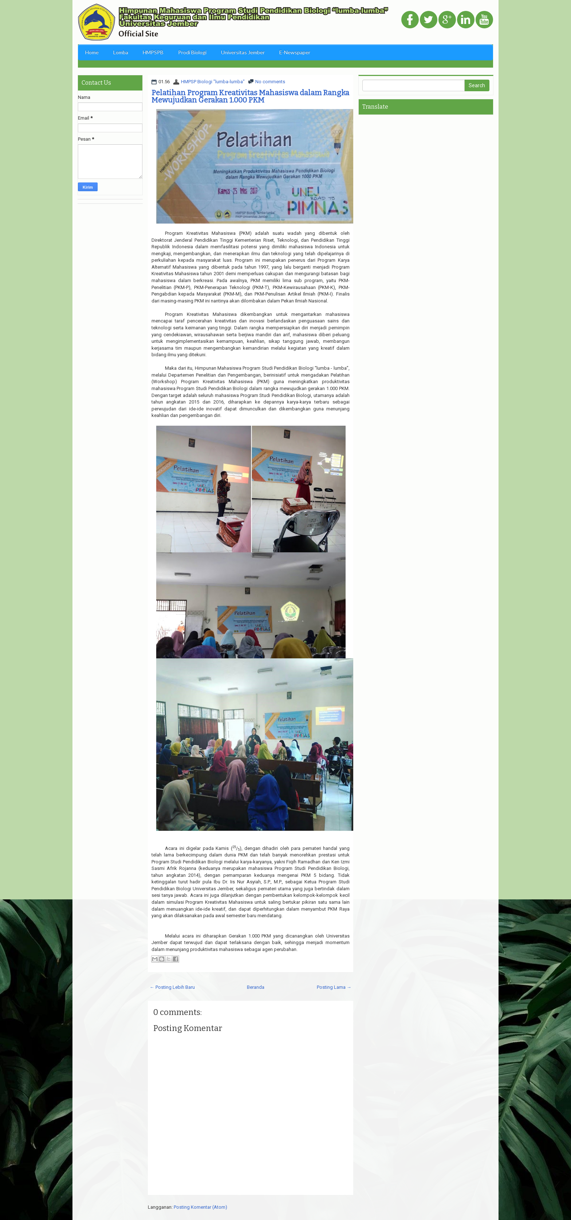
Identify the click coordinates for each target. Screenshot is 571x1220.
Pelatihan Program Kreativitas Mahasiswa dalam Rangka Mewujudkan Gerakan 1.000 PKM (250, 96)
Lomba (120, 52)
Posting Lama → (334, 987)
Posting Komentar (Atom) (200, 1207)
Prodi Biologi (192, 52)
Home (92, 52)
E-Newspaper (294, 52)
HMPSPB (153, 52)
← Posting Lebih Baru (172, 987)
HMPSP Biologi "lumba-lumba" (213, 81)
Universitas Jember (243, 52)
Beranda (255, 987)
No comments (270, 81)
